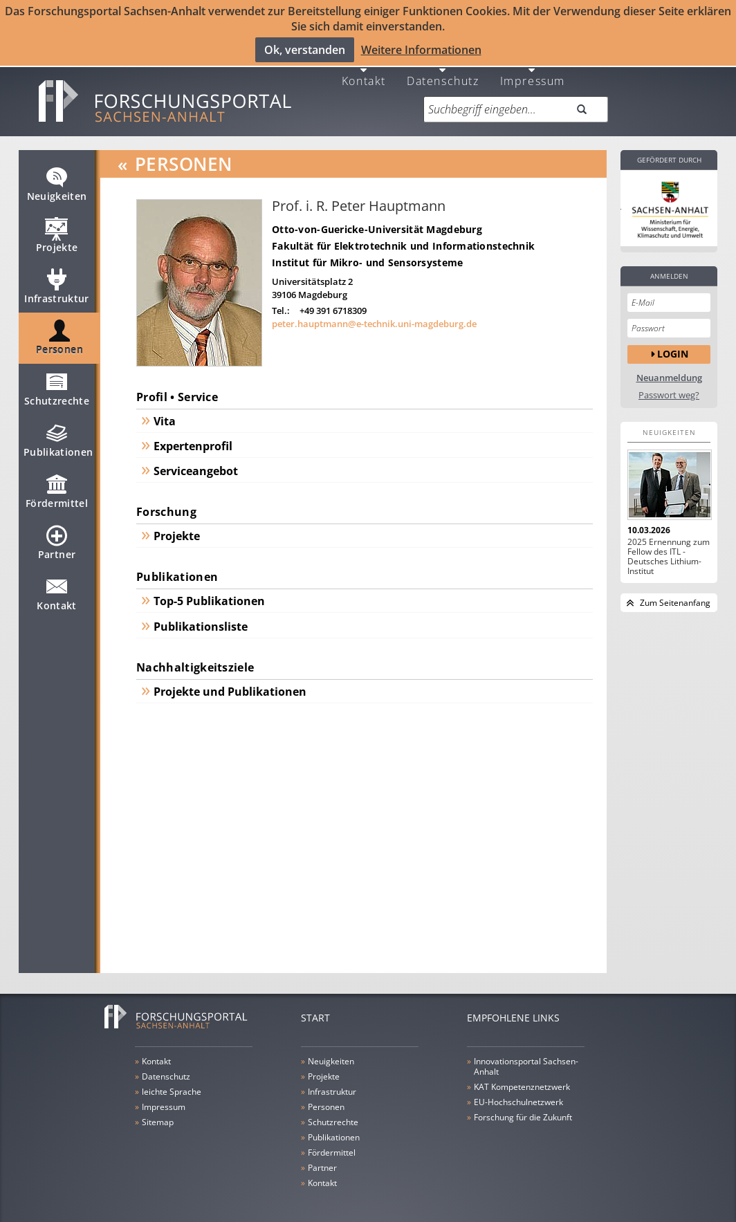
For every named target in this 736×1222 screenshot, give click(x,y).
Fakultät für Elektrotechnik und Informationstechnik (403, 234)
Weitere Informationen (421, 49)
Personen (59, 332)
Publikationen (58, 435)
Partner (56, 537)
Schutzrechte (56, 383)
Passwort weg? (668, 384)
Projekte (57, 230)
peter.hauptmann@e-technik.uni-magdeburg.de (374, 313)
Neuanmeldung (669, 367)
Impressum (532, 68)
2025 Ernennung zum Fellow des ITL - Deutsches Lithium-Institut (668, 545)
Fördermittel (57, 486)
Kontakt (364, 68)
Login (672, 343)
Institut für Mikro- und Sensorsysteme (367, 251)
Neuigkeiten (57, 179)
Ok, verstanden (304, 49)
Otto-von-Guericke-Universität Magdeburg (377, 218)
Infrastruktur (56, 281)
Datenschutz (443, 68)
